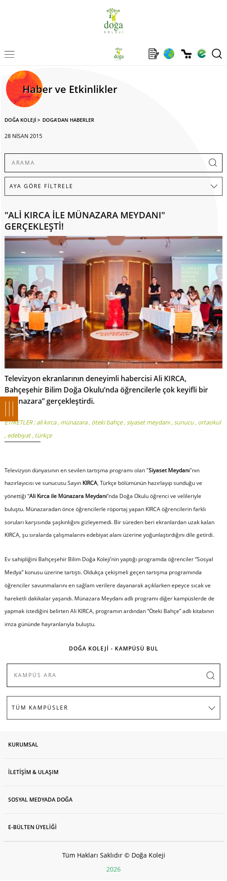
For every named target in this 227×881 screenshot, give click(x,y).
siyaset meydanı (148, 422)
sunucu (184, 422)
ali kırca (46, 422)
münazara (73, 422)
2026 (113, 869)
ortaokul (209, 422)
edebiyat (19, 435)
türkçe (43, 435)
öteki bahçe (107, 422)
